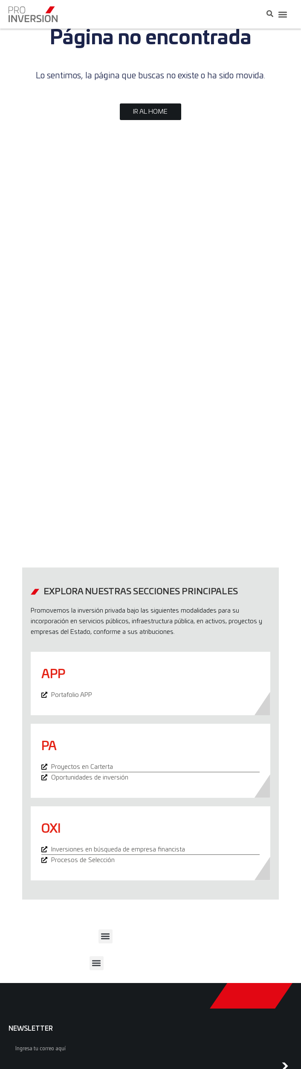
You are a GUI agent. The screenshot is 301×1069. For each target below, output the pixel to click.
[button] (282, 14)
